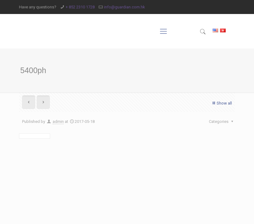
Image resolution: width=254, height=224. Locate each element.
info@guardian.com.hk (124, 7)
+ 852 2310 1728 (80, 7)
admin (58, 121)
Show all (221, 103)
